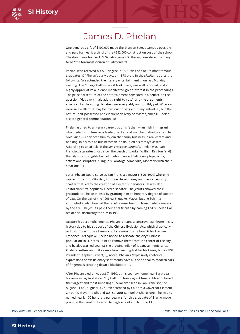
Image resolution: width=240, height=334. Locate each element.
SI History (43, 11)
